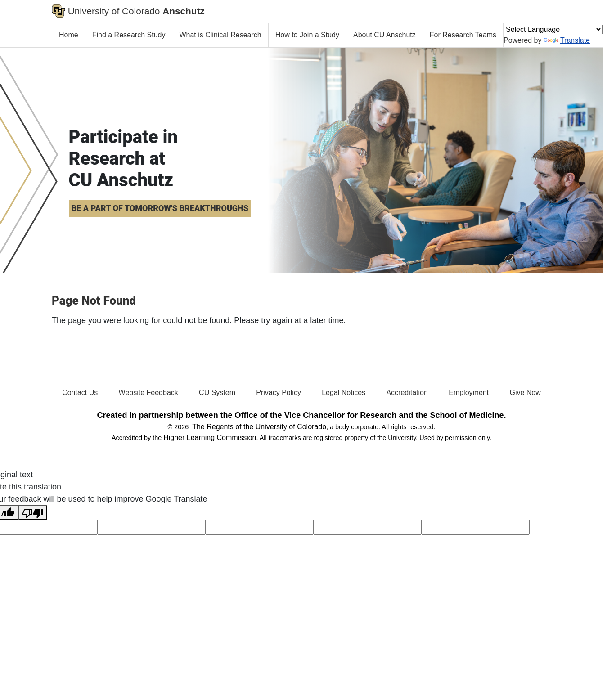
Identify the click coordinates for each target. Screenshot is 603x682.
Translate (567, 40)
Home (68, 35)
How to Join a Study (307, 35)
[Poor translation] (32, 512)
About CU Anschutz (384, 35)
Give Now (524, 392)
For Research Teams (463, 35)
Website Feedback (148, 392)
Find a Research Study (129, 35)
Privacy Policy (278, 392)
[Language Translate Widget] (553, 29)
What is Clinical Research (220, 35)
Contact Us (80, 392)
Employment (469, 392)
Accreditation (407, 392)
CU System (217, 392)
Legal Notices (343, 392)
